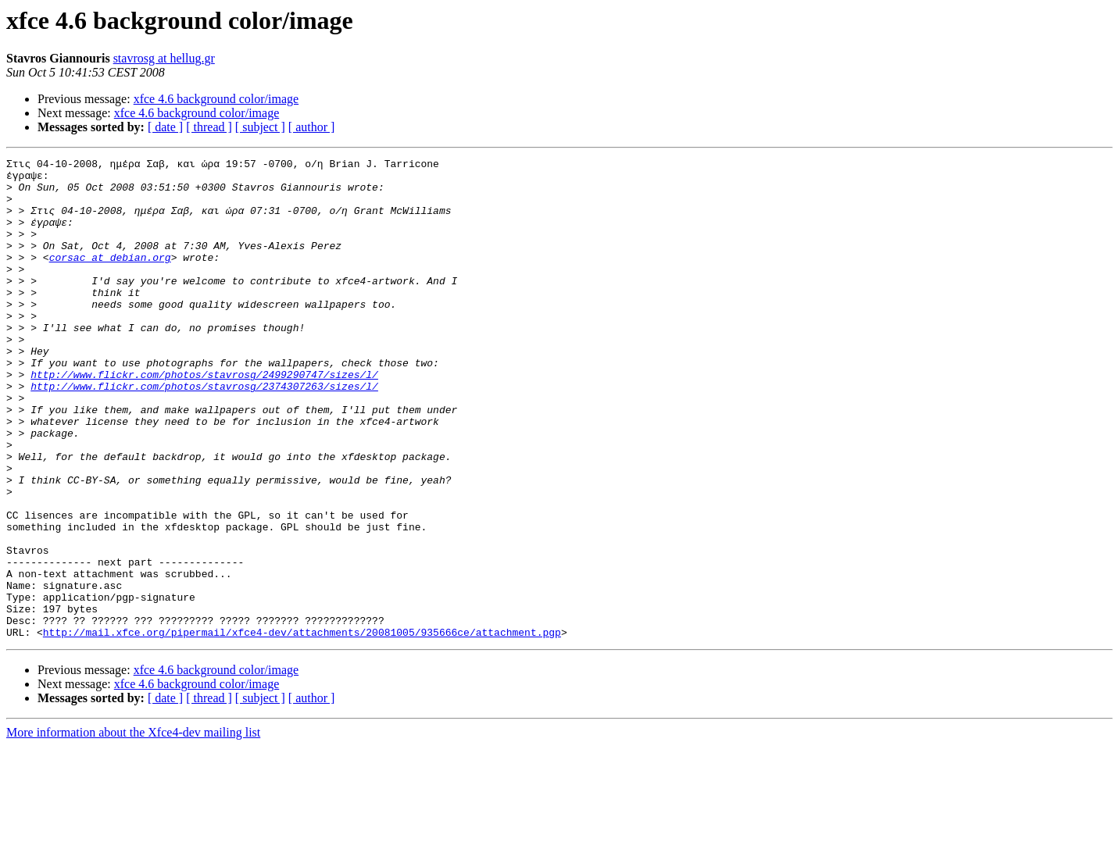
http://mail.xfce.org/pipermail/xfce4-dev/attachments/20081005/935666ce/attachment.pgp (302, 728)
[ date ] (165, 127)
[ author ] (311, 127)
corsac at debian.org (110, 278)
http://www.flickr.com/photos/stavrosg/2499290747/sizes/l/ (204, 419)
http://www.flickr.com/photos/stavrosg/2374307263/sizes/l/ (204, 433)
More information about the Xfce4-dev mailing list (133, 828)
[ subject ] (260, 127)
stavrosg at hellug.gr (164, 58)
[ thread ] (209, 127)
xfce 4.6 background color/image (216, 98)
